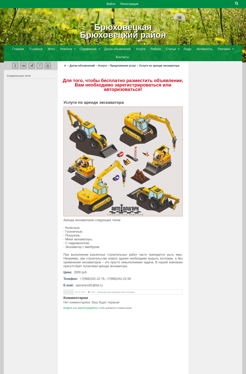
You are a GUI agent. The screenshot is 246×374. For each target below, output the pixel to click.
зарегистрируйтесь (88, 300)
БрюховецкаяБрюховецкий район (123, 30)
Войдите (67, 300)
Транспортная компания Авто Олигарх (116, 284)
